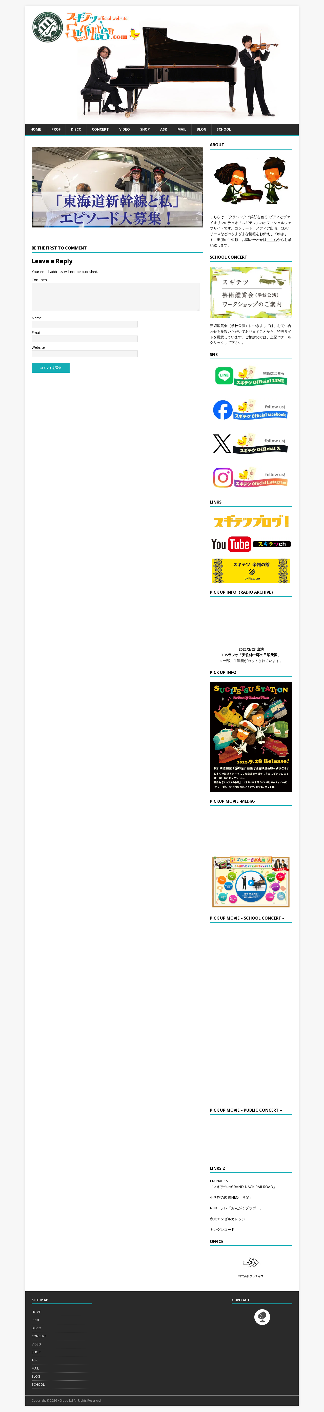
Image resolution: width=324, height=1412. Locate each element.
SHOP (145, 129)
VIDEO (124, 129)
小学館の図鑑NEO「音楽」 (231, 1197)
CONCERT (100, 129)
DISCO (76, 129)
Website (38, 347)
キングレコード (222, 1229)
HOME (35, 129)
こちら (272, 239)
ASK (163, 129)
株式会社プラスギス (251, 1276)
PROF (55, 129)
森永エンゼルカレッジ (227, 1218)
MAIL (181, 129)
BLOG (201, 129)
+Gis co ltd (65, 1400)
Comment (40, 279)
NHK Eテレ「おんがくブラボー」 (236, 1208)
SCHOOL (224, 129)
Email (36, 332)
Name (37, 318)
